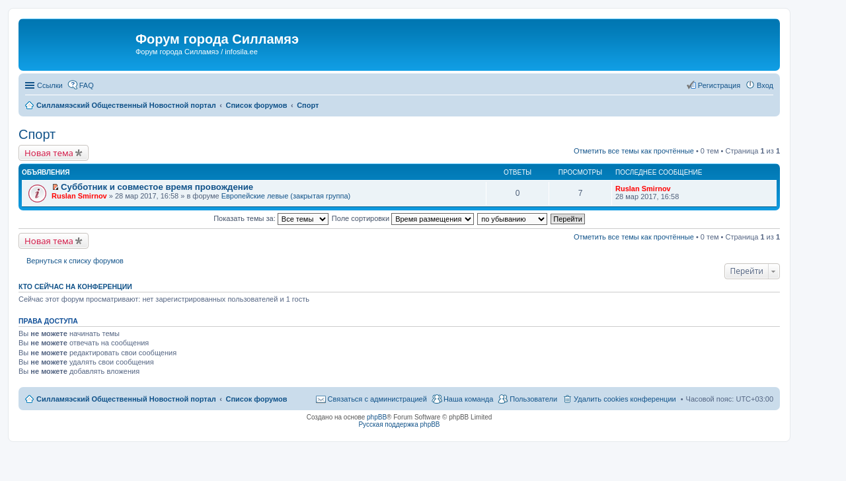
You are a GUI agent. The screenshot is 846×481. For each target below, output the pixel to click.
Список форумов (256, 399)
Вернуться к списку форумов (75, 261)
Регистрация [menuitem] (719, 85)
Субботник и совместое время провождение (157, 187)
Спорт (37, 134)
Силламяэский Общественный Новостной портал (126, 399)
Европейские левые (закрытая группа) (286, 196)
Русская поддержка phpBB (399, 424)
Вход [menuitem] (765, 85)
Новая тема (48, 153)
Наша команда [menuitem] (468, 399)
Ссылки (50, 85)
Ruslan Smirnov (79, 196)
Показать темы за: (270, 218)
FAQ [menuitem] (86, 85)
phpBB (377, 417)
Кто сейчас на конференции (75, 286)
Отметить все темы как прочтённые (634, 151)
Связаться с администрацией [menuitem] (377, 399)
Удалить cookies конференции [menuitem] (625, 399)
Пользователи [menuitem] (533, 399)
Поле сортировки (403, 218)
